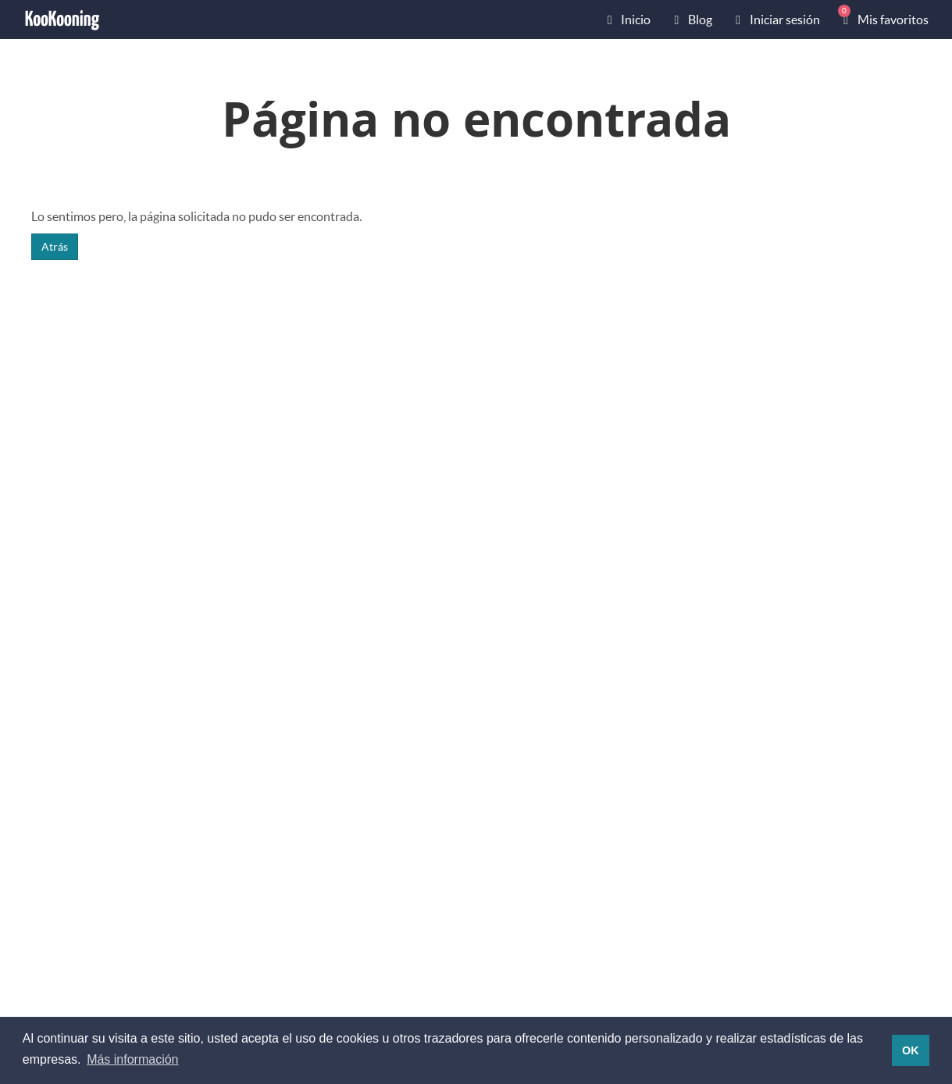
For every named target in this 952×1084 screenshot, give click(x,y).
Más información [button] (132, 1059)
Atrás (54, 246)
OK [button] (910, 1050)
